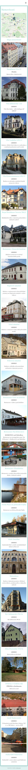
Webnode (18, 768)
